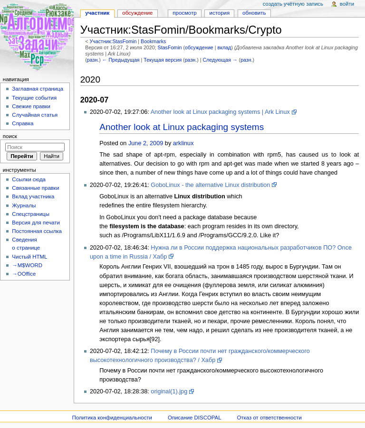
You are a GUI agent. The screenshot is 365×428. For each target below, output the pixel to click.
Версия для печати (36, 222)
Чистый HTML (29, 257)
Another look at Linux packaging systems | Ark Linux (220, 112)
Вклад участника (33, 196)
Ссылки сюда (29, 179)
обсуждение (199, 47)
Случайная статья (35, 115)
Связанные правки (35, 188)
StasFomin (170, 47)
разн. (93, 60)
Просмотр (184, 13)
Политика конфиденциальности (112, 417)
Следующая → (219, 60)
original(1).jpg (169, 391)
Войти (347, 4)
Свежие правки (31, 106)
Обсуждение (137, 13)
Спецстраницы (30, 214)
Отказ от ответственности (269, 417)
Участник (97, 13)
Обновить (254, 13)
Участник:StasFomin (112, 41)
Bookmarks (153, 41)
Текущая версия (163, 60)
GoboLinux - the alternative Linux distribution (210, 185)
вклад (224, 47)
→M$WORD (27, 265)
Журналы (24, 205)
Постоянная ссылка (36, 231)
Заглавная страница (37, 89)
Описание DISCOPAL (194, 417)
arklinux (183, 143)
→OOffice (24, 274)
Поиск (10, 136)
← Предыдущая (121, 60)
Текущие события (34, 98)
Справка (22, 123)
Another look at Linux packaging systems (181, 127)
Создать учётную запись (293, 4)
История (220, 13)
